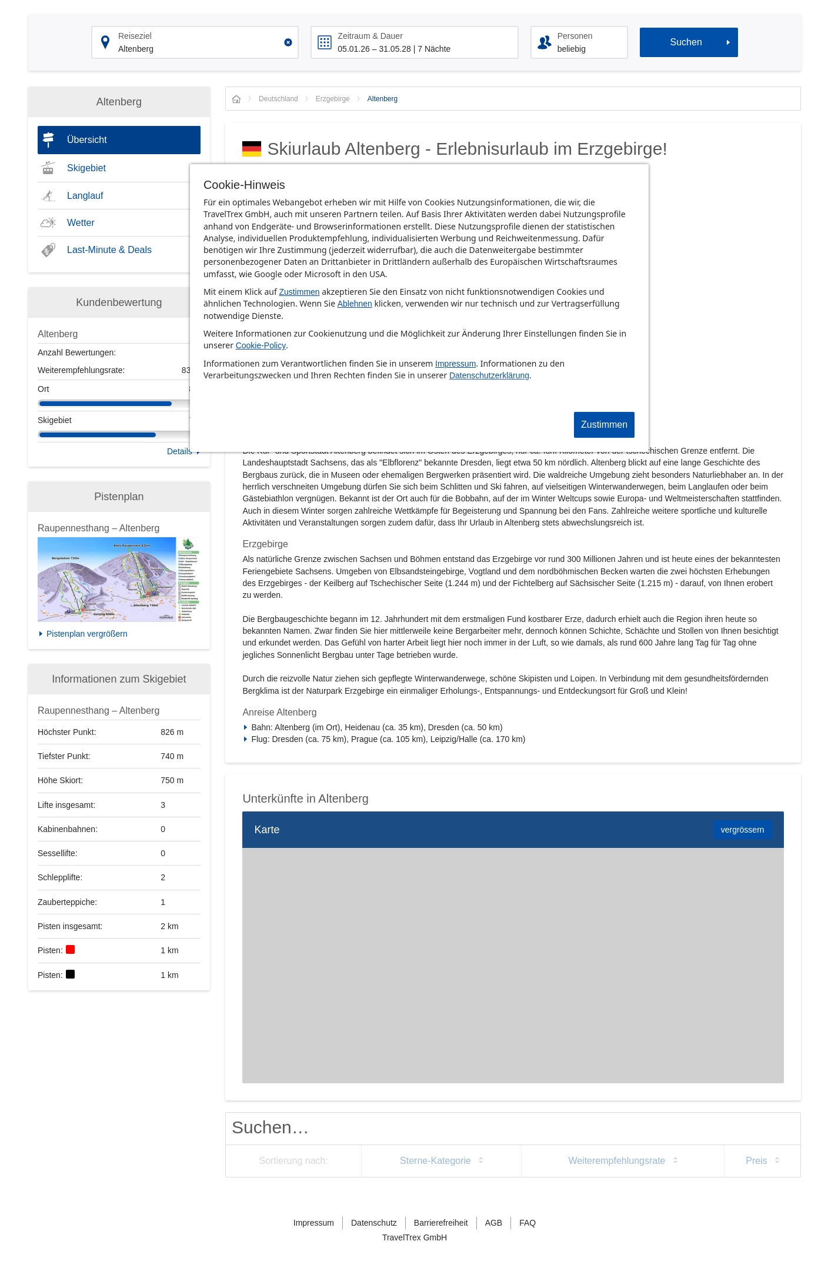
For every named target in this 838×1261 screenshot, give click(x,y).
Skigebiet (86, 168)
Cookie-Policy (261, 345)
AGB (494, 1222)
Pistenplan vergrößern (87, 633)
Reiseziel (135, 36)
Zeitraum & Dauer (370, 36)
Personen (575, 36)
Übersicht (87, 140)
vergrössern (742, 829)
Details (179, 451)
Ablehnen (355, 303)
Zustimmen (299, 292)
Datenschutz (374, 1222)
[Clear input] (288, 42)
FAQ (527, 1222)
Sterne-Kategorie (435, 1161)
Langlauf (85, 196)
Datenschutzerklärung (489, 375)
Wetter (81, 223)
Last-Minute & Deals (109, 250)
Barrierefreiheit (441, 1222)
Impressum (455, 363)
